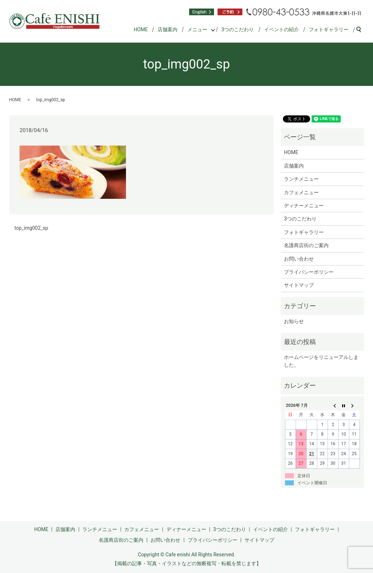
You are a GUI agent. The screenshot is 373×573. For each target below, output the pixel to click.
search (361, 30)
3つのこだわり (237, 29)
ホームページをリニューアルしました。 (321, 361)
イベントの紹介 (281, 29)
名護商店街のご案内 (306, 245)
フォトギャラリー (329, 29)
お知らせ (294, 321)
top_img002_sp (31, 228)
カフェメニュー (301, 192)
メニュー (197, 29)
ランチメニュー (301, 179)
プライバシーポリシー (309, 272)
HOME (141, 29)
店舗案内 (167, 29)
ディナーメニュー (304, 205)
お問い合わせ (299, 259)
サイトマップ (299, 285)
